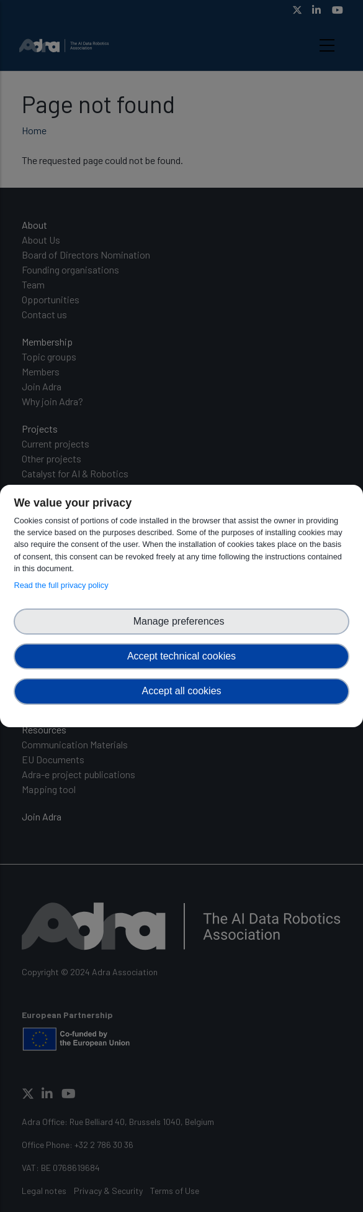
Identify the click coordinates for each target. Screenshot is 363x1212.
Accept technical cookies (181, 656)
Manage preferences (181, 621)
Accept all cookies (181, 691)
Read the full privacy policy (63, 585)
